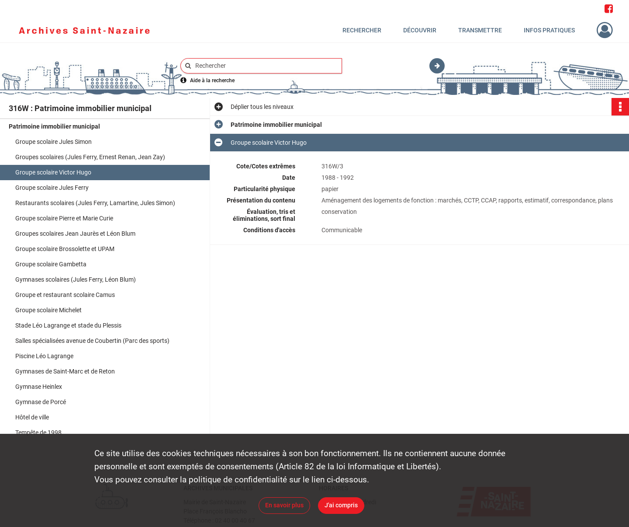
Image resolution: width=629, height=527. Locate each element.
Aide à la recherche (212, 80)
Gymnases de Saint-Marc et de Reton (65, 371)
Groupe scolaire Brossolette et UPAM (64, 248)
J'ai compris (341, 505)
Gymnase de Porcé (40, 401)
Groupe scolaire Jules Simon (53, 141)
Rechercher (361, 30)
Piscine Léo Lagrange (44, 355)
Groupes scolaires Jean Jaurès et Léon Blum (75, 233)
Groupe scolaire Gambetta (50, 264)
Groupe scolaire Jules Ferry (52, 187)
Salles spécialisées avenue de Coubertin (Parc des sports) (92, 340)
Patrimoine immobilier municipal (54, 126)
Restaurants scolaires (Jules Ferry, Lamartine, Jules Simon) (95, 202)
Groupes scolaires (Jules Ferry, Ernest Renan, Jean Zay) (90, 157)
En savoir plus (284, 505)
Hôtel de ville (32, 417)
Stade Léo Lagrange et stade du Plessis (68, 325)
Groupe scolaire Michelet (48, 310)
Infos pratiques (549, 30)
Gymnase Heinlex (38, 386)
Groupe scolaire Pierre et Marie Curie (64, 218)
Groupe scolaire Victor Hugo (53, 172)
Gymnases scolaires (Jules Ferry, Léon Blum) (75, 279)
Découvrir (419, 30)
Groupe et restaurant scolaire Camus (65, 294)
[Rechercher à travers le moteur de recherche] (265, 65)
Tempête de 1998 (38, 432)
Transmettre (480, 30)
